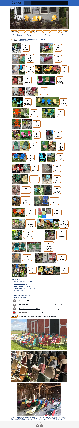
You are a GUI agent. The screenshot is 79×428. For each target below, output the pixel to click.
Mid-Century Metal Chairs (16, 3)
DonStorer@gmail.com (39, 423)
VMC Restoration (28, 39)
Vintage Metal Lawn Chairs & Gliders (29, 309)
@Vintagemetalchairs (25, 301)
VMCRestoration (24, 312)
